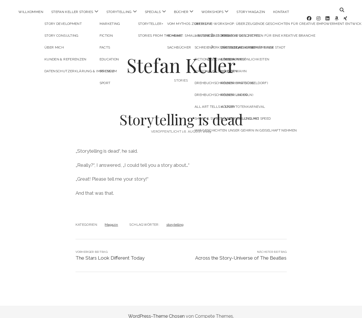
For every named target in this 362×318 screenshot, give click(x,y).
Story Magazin (250, 12)
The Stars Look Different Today (110, 249)
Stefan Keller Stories (72, 12)
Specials (153, 12)
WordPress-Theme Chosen (156, 307)
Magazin (111, 216)
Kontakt (281, 12)
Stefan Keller (181, 56)
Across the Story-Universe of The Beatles (240, 249)
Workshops (212, 12)
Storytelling (119, 12)
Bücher (181, 12)
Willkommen (30, 12)
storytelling (175, 216)
